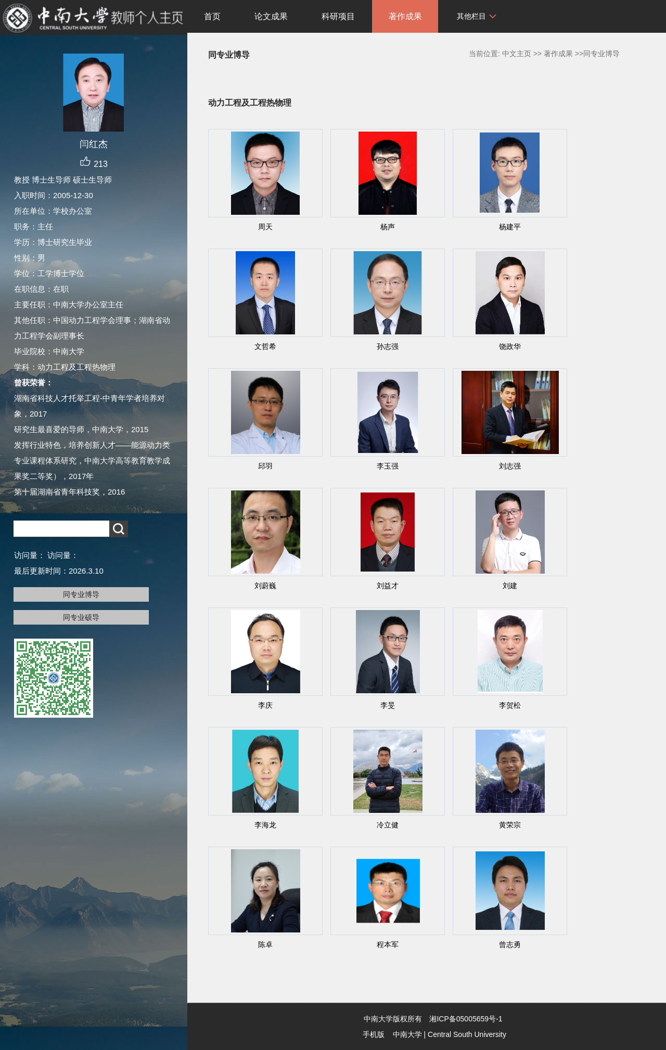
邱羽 (265, 466)
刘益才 (388, 585)
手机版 (374, 1034)
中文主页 (516, 53)
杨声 (387, 227)
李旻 (387, 705)
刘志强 (510, 466)
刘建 (510, 585)
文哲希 (265, 346)
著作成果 (405, 16)
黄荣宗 (510, 825)
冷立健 (388, 825)
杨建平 (510, 227)
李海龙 (265, 825)
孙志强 (388, 346)
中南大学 (407, 1034)
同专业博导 (81, 594)
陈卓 (265, 944)
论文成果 (271, 16)
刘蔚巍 (265, 585)
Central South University (467, 1034)
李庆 (265, 705)
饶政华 (510, 346)
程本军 (388, 944)
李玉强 (388, 466)
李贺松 (510, 705)
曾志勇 (510, 944)
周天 (265, 227)
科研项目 (338, 16)
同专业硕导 (81, 617)
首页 (212, 16)
